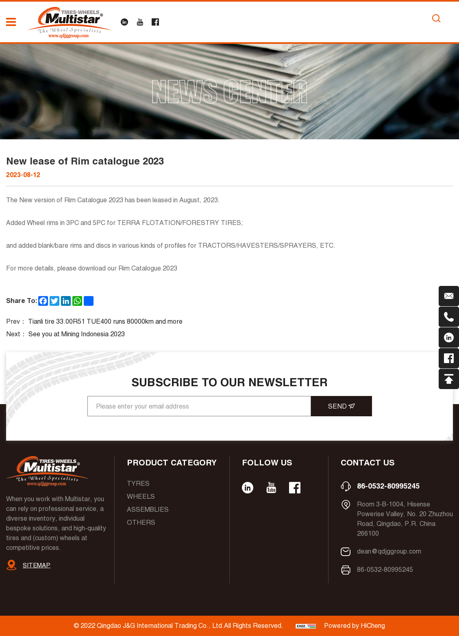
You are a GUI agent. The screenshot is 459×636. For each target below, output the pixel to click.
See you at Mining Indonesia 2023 (76, 334)
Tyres (138, 483)
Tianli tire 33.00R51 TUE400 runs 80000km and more (105, 321)
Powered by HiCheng (354, 626)
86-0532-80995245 (388, 486)
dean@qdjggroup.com (389, 551)
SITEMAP (36, 565)
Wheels (141, 496)
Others (141, 522)
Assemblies (148, 509)
